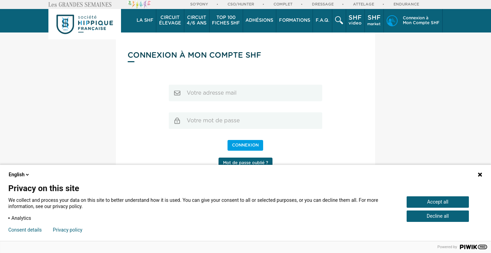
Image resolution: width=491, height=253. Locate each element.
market (374, 20)
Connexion (245, 145)
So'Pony (199, 4)
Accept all (437, 202)
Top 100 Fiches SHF (226, 21)
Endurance (406, 4)
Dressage (323, 4)
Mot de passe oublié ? (245, 163)
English (19, 174)
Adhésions (259, 20)
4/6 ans (196, 20)
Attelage (363, 4)
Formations (294, 20)
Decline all (438, 216)
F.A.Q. (323, 20)
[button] (145, 20)
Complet (283, 4)
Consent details (25, 230)
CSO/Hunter (241, 4)
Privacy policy (67, 230)
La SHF (145, 20)
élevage (170, 20)
